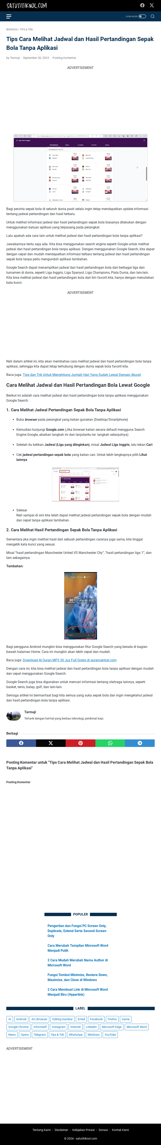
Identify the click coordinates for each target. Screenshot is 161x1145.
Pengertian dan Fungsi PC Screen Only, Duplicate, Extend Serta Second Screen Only (77, 931)
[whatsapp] (110, 743)
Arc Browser (39, 1019)
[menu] (11, 16)
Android (21, 1019)
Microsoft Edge (112, 1027)
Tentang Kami (41, 1130)
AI (9, 1019)
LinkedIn (91, 1027)
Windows (94, 1034)
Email (81, 1019)
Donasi (103, 1130)
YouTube (110, 1034)
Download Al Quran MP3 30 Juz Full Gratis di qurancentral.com (70, 660)
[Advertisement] (80, 99)
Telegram (40, 1034)
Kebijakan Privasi (83, 1130)
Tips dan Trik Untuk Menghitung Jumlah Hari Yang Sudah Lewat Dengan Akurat (82, 375)
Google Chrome (18, 1027)
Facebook (96, 1019)
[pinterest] (80, 743)
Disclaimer (61, 1130)
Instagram (58, 1027)
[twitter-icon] (152, 5)
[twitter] (51, 743)
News (12, 1034)
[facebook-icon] (142, 5)
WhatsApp (76, 1034)
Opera (25, 1034)
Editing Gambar (62, 1019)
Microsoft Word (137, 1027)
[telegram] (140, 743)
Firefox (112, 1019)
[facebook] (21, 743)
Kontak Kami (120, 1130)
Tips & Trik (57, 1034)
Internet (75, 1027)
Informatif (40, 1027)
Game (126, 1019)
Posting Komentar (64, 57)
